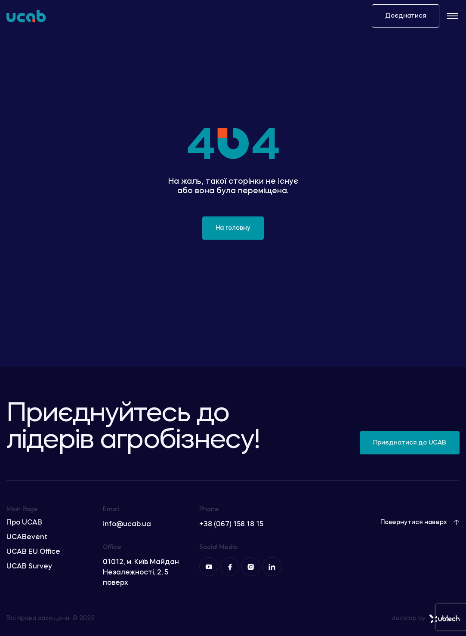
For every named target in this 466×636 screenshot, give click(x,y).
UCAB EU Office (33, 552)
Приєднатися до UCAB (409, 443)
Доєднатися (405, 16)
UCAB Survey (29, 566)
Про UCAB (24, 522)
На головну (233, 228)
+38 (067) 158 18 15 (231, 524)
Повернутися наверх (420, 522)
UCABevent (26, 537)
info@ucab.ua (127, 524)
